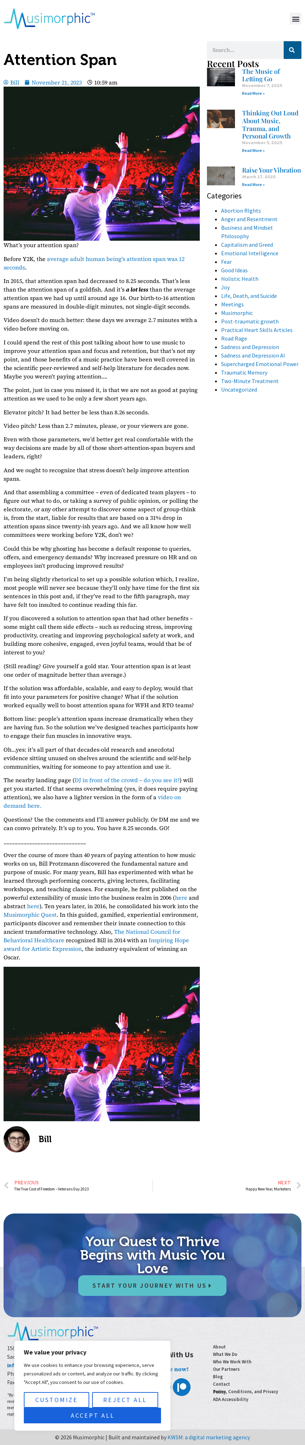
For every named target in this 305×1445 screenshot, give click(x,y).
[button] (295, 18)
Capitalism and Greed (247, 244)
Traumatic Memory (244, 372)
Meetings (232, 304)
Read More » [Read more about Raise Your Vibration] (253, 184)
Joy (225, 287)
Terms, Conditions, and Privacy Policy (245, 1392)
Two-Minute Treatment (250, 381)
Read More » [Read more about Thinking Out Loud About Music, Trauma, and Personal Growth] (253, 150)
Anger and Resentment (249, 219)
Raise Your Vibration (271, 170)
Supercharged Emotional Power (260, 363)
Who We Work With (232, 1362)
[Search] (292, 50)
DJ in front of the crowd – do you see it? (127, 780)
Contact (221, 1384)
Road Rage (234, 338)
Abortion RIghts (241, 210)
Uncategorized (239, 389)
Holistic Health (239, 278)
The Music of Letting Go (261, 75)
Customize (56, 1400)
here (181, 897)
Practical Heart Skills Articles (257, 329)
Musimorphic (237, 312)
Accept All (92, 1415)
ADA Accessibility (230, 1399)
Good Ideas (234, 270)
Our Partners (226, 1369)
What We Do (225, 1354)
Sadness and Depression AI (253, 355)
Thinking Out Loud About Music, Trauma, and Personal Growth (270, 124)
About (219, 1347)
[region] (92, 1386)
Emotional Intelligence (249, 253)
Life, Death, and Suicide (249, 295)
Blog (218, 1377)
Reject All (125, 1400)
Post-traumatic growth (250, 321)
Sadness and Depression (250, 346)
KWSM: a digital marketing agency (208, 1437)
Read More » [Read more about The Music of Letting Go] (253, 93)
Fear (226, 261)
